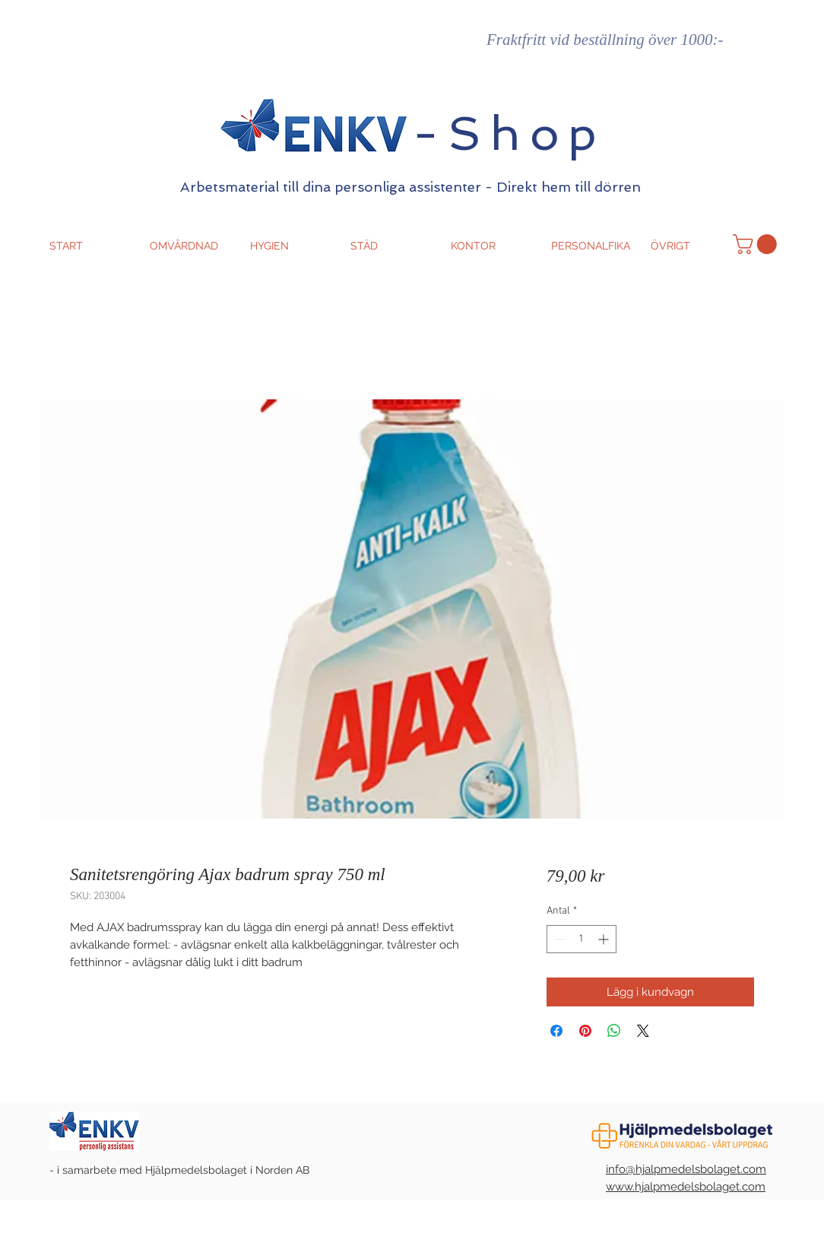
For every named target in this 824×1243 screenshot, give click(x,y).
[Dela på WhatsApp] (614, 1031)
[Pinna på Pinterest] (585, 1031)
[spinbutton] (581, 939)
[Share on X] (643, 1031)
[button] (757, 244)
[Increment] (604, 939)
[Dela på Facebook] (556, 1031)
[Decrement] (558, 939)
